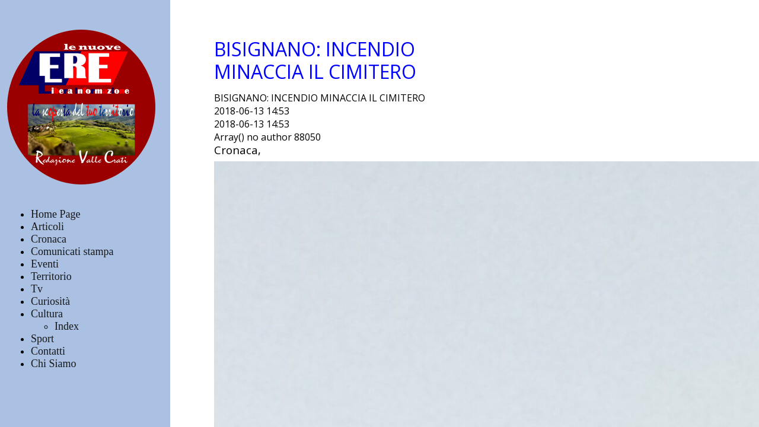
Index (67, 326)
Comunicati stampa (72, 251)
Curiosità (50, 301)
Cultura (47, 314)
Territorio (51, 276)
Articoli (47, 226)
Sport (42, 339)
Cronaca (48, 239)
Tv (37, 289)
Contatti (48, 351)
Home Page (55, 214)
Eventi (45, 264)
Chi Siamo (53, 363)
